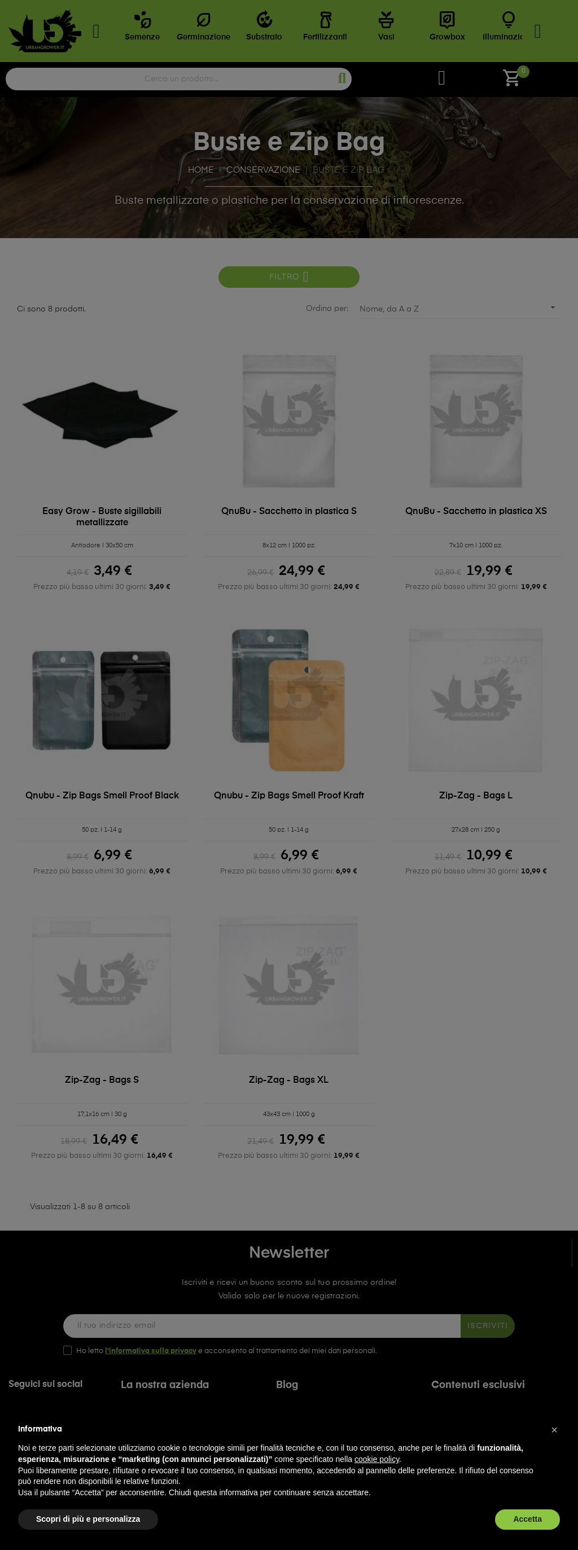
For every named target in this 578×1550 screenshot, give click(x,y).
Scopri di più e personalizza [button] (88, 1518)
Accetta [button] (527, 1518)
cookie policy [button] (376, 1459)
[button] (554, 1430)
